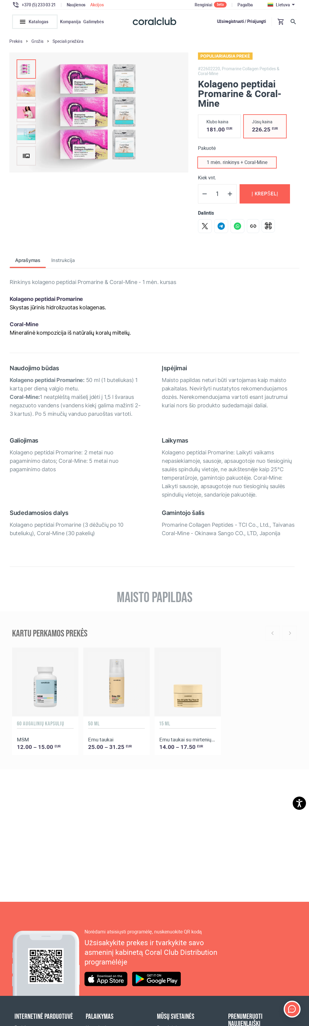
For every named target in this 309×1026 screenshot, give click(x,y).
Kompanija (70, 21)
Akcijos (97, 5)
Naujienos (76, 5)
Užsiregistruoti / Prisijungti (241, 21)
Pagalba (245, 4)
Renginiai (203, 5)
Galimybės (93, 22)
